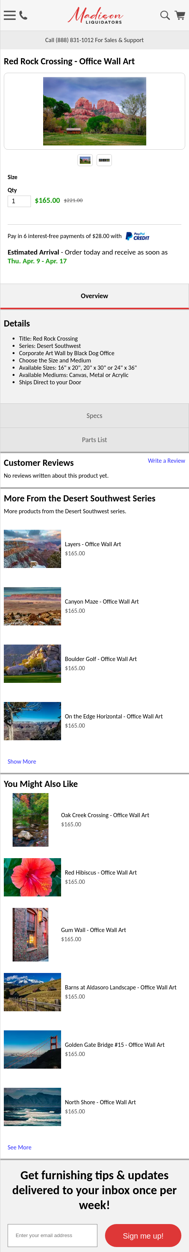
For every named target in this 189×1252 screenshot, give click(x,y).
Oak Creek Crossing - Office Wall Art (105, 861)
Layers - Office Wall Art (93, 590)
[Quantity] (19, 247)
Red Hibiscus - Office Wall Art (101, 918)
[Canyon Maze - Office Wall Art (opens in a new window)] (32, 669)
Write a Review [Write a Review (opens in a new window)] (166, 507)
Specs (94, 462)
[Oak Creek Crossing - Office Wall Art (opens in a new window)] (30, 891)
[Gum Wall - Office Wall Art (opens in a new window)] (30, 1005)
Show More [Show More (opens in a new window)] (22, 807)
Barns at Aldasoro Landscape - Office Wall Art (120, 1033)
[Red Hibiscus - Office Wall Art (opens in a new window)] (32, 940)
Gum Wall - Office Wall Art (93, 976)
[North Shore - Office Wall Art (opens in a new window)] (32, 1170)
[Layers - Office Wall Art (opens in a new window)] (32, 612)
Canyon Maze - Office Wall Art (102, 647)
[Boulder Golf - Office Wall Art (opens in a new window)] (32, 727)
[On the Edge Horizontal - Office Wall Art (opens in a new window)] (32, 784)
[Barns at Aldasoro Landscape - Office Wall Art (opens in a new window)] (32, 1055)
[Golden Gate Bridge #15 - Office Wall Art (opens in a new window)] (32, 1113)
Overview (94, 342)
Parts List (94, 486)
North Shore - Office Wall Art (100, 1148)
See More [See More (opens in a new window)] (19, 1193)
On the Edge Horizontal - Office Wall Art (114, 762)
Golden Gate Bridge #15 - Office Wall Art (115, 1091)
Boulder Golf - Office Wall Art (101, 705)
